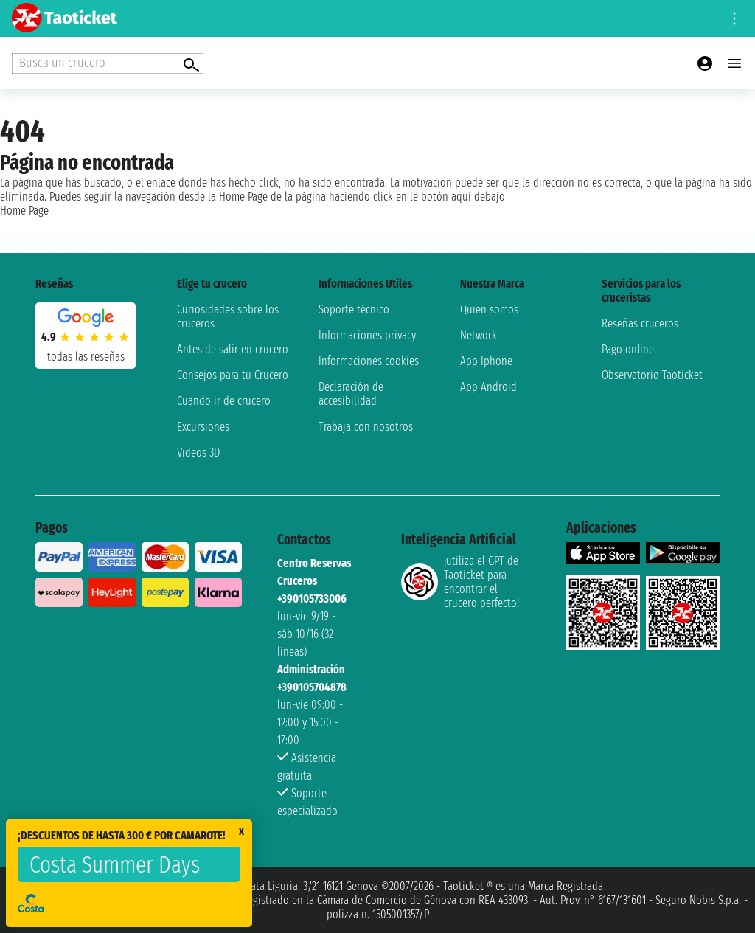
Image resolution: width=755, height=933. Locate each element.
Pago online (628, 349)
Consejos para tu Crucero (232, 375)
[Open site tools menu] (734, 18)
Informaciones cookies (369, 361)
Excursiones (203, 427)
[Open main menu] (734, 63)
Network (478, 335)
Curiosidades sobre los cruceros (228, 316)
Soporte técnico (354, 309)
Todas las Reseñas (86, 357)
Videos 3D (198, 452)
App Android (488, 387)
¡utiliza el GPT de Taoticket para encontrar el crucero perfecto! (460, 582)
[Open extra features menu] (107, 63)
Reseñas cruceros (640, 323)
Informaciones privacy (367, 335)
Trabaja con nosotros (366, 427)
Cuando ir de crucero (224, 401)
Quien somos (489, 309)
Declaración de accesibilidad (351, 394)
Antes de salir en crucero (232, 349)
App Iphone (486, 361)
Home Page (24, 211)
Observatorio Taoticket (652, 375)
